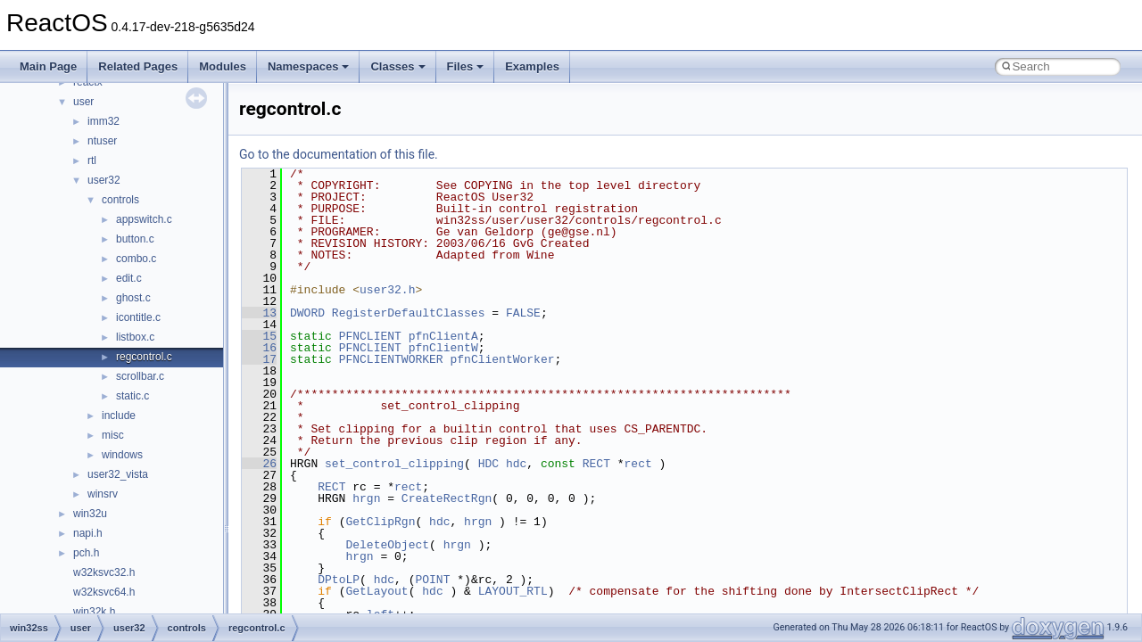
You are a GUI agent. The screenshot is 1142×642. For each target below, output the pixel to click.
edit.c (129, 278)
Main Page (48, 66)
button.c (135, 239)
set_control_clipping (394, 464)
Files (465, 66)
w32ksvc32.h (104, 572)
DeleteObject (387, 545)
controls (120, 199)
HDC (488, 464)
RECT (596, 464)
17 (259, 359)
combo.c (136, 258)
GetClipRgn (380, 522)
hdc (516, 464)
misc (113, 435)
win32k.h (94, 611)
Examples (532, 66)
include (119, 415)
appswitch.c (144, 219)
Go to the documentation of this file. (338, 154)
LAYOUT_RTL (513, 591)
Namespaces (309, 66)
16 (259, 348)
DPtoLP (339, 580)
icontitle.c (138, 317)
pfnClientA (443, 336)
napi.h (88, 533)
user (83, 101)
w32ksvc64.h (104, 592)
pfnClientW (443, 348)
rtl (91, 160)
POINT (432, 580)
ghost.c (133, 298)
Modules (222, 66)
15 (259, 336)
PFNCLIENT (370, 336)
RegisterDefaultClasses (408, 313)
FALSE (523, 313)
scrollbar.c (140, 376)
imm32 (103, 121)
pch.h (86, 553)
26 (259, 464)
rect (638, 464)
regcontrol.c (144, 356)
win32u (90, 513)
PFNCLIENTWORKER (391, 359)
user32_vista (117, 474)
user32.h (387, 290)
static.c (132, 396)
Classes (397, 66)
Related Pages (138, 66)
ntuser (102, 141)
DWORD (307, 313)
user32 (103, 180)
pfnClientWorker (502, 359)
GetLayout (376, 591)
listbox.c (135, 337)
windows (122, 455)
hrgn (366, 498)
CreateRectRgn (446, 498)
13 (259, 313)
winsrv (102, 494)
